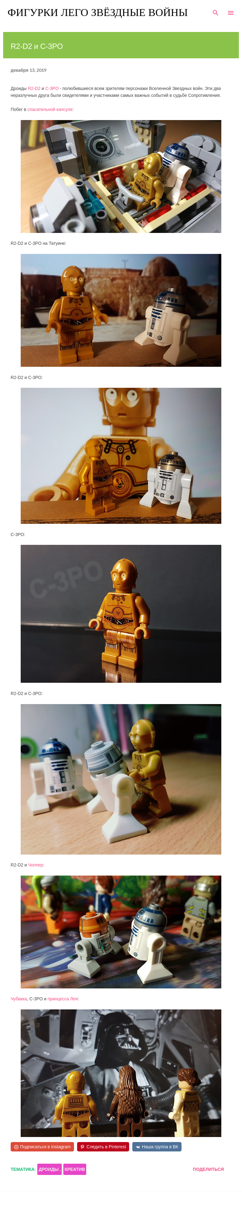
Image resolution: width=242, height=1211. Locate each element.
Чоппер (35, 864)
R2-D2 (34, 88)
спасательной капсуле (49, 109)
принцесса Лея (63, 998)
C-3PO (52, 88)
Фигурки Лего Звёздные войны (98, 12)
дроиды (49, 1169)
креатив (75, 1169)
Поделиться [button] (208, 1169)
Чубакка (19, 998)
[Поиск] (215, 11)
